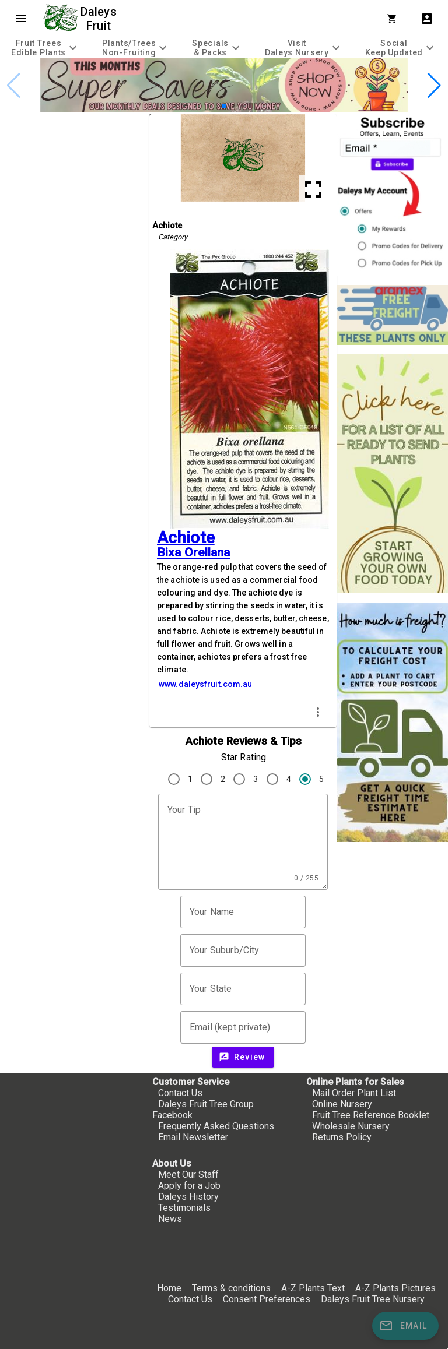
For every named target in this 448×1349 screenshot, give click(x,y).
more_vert (318, 712)
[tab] (45, 47)
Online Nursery (342, 1104)
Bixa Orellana (193, 552)
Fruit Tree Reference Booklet (370, 1115)
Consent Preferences (266, 1299)
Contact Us (180, 1092)
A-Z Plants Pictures (395, 1288)
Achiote (186, 537)
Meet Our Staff (188, 1174)
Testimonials (184, 1207)
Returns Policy (342, 1137)
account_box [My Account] (427, 19)
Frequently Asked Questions (216, 1126)
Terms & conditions (232, 1288)
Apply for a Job (189, 1185)
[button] (224, 106)
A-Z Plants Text (313, 1288)
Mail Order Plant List (354, 1092)
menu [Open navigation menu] (21, 19)
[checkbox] (74, 163)
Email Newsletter (193, 1137)
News (170, 1218)
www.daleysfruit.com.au (205, 684)
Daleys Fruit (100, 19)
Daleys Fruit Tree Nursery (373, 1299)
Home (169, 1288)
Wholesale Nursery (351, 1126)
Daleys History (188, 1196)
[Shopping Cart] (394, 18)
